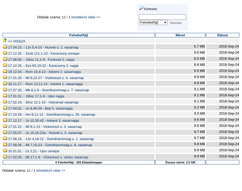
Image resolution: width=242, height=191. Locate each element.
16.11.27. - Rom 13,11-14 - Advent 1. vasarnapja (43, 84)
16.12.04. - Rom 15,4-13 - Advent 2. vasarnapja (42, 72)
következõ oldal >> (85, 17)
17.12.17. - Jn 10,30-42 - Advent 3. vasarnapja (41, 121)
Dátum (222, 35)
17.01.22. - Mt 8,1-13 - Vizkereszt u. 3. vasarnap (42, 127)
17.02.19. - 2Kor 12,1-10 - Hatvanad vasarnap (41, 102)
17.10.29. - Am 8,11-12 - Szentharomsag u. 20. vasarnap (49, 114)
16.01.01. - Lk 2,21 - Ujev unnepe (31, 151)
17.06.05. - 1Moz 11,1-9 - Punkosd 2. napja (39, 60)
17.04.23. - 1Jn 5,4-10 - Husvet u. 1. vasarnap (41, 47)
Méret (180, 35)
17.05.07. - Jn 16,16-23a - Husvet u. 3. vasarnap (42, 133)
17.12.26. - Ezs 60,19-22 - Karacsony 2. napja (41, 66)
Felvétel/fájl (78, 35)
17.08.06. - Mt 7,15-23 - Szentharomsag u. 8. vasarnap (47, 145)
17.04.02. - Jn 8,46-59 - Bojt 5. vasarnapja (37, 108)
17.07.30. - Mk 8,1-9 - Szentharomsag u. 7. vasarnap (46, 90)
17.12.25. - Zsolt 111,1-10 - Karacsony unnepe (41, 53)
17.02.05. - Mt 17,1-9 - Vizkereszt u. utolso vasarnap (45, 157)
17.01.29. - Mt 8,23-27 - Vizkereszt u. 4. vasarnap (43, 78)
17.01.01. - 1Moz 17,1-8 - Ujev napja (33, 96)
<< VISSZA (14, 41)
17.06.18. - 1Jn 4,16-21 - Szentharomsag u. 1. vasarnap (48, 139)
